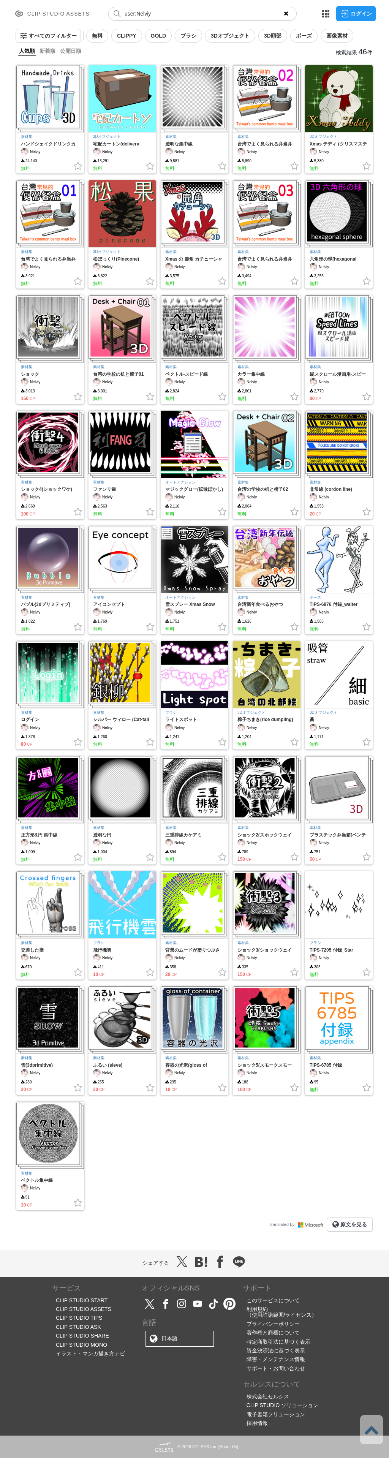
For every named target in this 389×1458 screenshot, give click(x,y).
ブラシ (171, 712)
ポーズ (315, 597)
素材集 (26, 136)
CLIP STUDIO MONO (81, 1345)
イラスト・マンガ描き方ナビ (90, 1353)
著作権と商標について (273, 1333)
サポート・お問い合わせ (276, 1368)
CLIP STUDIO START (82, 1300)
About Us (228, 1446)
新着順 (47, 51)
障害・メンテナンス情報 (276, 1359)
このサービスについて (273, 1300)
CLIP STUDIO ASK (78, 1327)
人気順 (27, 51)
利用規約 (257, 1309)
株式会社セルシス (268, 1396)
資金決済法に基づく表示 (276, 1350)
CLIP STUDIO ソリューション (283, 1405)
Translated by (298, 1224)
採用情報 (257, 1423)
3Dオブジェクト (107, 136)
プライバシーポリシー (273, 1324)
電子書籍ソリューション (276, 1414)
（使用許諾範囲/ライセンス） (282, 1315)
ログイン (356, 13)
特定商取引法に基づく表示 (278, 1342)
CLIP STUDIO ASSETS (83, 1309)
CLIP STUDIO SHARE (82, 1336)
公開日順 (70, 51)
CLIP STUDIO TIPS (79, 1318)
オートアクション (180, 482)
